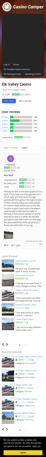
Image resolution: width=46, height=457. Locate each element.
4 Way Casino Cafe (23, 384)
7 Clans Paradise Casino (26, 399)
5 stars (5, 117)
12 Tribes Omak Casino (26, 370)
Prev (3, 344)
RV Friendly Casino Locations (17, 69)
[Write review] (9, 101)
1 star (4, 131)
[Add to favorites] (25, 101)
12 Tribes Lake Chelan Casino (29, 356)
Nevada (28, 391)
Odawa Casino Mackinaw (26, 290)
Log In (7, 64)
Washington (30, 363)
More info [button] (36, 446)
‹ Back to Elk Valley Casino (14, 89)
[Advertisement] (23, 38)
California (29, 419)
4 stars (5, 120)
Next (6, 344)
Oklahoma (29, 405)
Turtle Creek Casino (24, 319)
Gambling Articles (33, 74)
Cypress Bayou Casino (25, 260)
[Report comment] (41, 244)
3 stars (5, 124)
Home (16, 64)
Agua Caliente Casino (25, 413)
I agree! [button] (23, 453)
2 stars (5, 127)
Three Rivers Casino (24, 275)
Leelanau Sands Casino (26, 304)
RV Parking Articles (12, 74)
